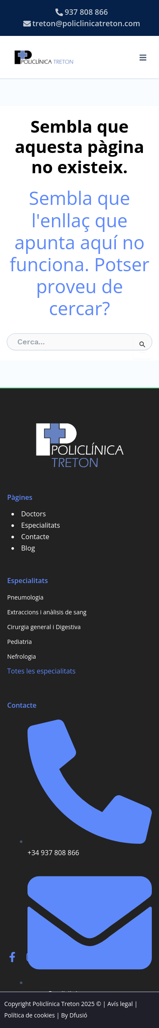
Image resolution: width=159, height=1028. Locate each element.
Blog (28, 548)
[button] (143, 57)
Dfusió (78, 1015)
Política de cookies (29, 1015)
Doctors (33, 513)
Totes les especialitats (41, 671)
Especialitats (40, 525)
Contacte (35, 536)
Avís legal (120, 1004)
